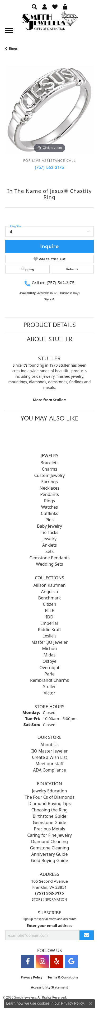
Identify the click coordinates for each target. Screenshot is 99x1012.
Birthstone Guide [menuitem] (50, 816)
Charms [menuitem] (49, 469)
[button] (34, 7)
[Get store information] (49, 899)
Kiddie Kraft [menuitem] (49, 629)
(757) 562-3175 (49, 167)
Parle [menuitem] (49, 674)
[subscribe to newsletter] (86, 935)
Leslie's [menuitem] (49, 636)
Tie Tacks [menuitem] (49, 532)
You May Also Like (49, 418)
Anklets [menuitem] (49, 545)
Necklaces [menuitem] (49, 488)
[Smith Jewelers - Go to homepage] (50, 22)
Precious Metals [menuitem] (49, 829)
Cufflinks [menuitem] (49, 513)
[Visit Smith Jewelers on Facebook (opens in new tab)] (27, 961)
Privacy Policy (32, 977)
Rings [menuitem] (49, 501)
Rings (13, 48)
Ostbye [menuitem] (49, 661)
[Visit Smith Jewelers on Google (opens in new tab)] (71, 961)
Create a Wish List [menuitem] (49, 757)
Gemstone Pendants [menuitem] (49, 558)
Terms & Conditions (63, 977)
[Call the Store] (49, 893)
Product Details (49, 324)
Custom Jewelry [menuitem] (49, 475)
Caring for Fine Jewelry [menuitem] (49, 835)
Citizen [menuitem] (49, 604)
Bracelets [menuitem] (49, 463)
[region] (49, 110)
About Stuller (49, 339)
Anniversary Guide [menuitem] (49, 854)
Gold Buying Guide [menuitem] (49, 860)
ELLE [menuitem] (49, 610)
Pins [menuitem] (49, 520)
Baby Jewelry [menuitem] (49, 526)
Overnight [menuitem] (50, 667)
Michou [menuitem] (49, 648)
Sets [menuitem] (49, 551)
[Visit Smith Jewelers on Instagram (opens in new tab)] (42, 961)
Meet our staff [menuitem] (49, 764)
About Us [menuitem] (49, 745)
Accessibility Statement (49, 987)
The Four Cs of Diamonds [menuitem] (49, 797)
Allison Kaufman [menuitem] (49, 585)
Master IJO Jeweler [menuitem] (49, 642)
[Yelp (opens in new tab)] (56, 961)
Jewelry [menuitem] (50, 539)
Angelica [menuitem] (49, 591)
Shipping (27, 269)
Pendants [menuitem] (49, 494)
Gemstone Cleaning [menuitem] (49, 848)
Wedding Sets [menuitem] (49, 564)
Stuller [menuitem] (49, 686)
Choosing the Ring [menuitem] (49, 810)
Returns (72, 269)
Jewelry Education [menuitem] (49, 791)
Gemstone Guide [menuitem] (49, 822)
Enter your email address (49, 925)
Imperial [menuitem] (49, 623)
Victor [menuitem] (49, 693)
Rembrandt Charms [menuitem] (49, 680)
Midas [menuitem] (49, 655)
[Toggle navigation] (9, 30)
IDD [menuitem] (49, 617)
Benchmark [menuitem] (49, 598)
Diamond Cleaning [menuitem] (49, 841)
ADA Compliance (49, 770)
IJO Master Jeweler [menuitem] (49, 751)
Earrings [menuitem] (49, 482)
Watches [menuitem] (49, 507)
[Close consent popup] (90, 1003)
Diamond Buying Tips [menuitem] (49, 803)
